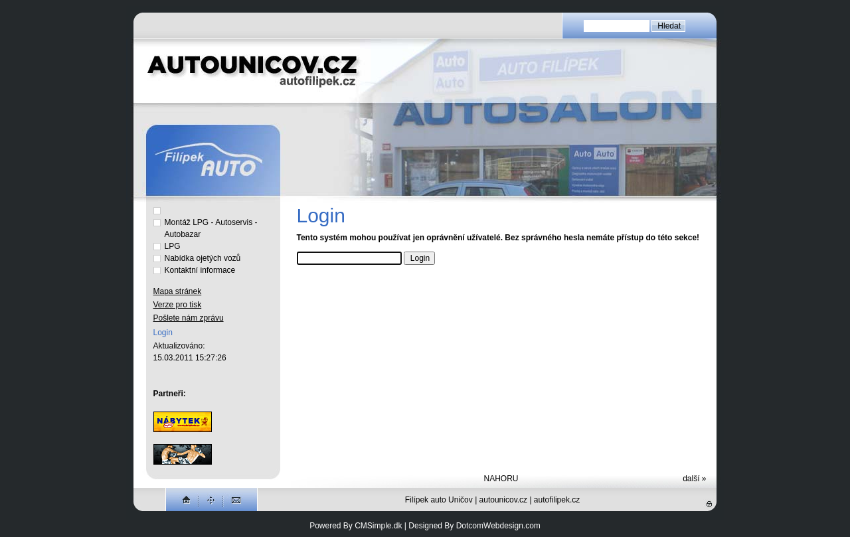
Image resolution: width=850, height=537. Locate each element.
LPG (174, 246)
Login (163, 332)
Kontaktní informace (200, 270)
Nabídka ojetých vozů (203, 258)
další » (694, 478)
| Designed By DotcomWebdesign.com (472, 525)
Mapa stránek (177, 291)
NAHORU (500, 478)
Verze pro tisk (177, 304)
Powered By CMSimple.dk (355, 525)
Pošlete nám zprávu (188, 318)
